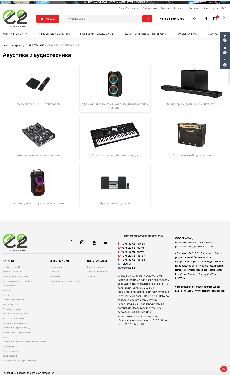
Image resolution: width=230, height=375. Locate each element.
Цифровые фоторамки (14, 323)
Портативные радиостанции (17, 327)
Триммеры (8, 346)
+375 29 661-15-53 (133, 255)
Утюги (6, 337)
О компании (56, 267)
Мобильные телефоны (14, 299)
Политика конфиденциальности (66, 281)
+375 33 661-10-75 (133, 251)
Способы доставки (97, 271)
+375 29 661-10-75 (133, 247)
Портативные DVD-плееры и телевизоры (24, 341)
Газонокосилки (10, 351)
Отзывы (91, 276)
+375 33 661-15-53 (133, 259)
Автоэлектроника (12, 309)
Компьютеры (10, 295)
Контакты (55, 276)
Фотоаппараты (10, 304)
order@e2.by (129, 267)
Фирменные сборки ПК (54, 33)
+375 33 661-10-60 (133, 243)
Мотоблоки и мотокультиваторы (19, 360)
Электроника (187, 33)
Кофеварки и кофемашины (16, 332)
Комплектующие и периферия (146, 33)
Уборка (213, 33)
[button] (222, 8)
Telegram (125, 263)
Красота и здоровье (13, 318)
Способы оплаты (96, 267)
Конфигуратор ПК (15, 33)
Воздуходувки (10, 355)
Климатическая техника (15, 313)
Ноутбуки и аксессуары (97, 33)
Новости (54, 271)
